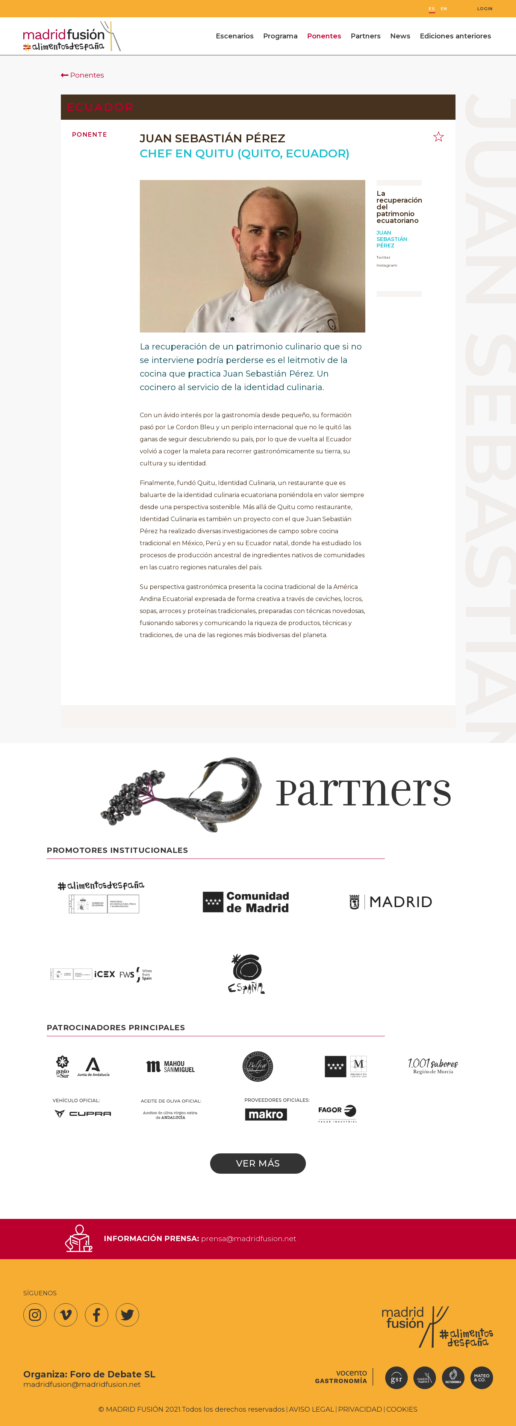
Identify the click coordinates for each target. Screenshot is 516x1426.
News (400, 36)
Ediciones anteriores (455, 36)
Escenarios (235, 36)
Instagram (387, 265)
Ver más (258, 1163)
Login (485, 8)
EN (444, 8)
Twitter (384, 257)
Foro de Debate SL (113, 1374)
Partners (366, 36)
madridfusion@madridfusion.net (82, 1384)
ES (432, 8)
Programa (280, 36)
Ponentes (324, 36)
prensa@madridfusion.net (248, 1238)
